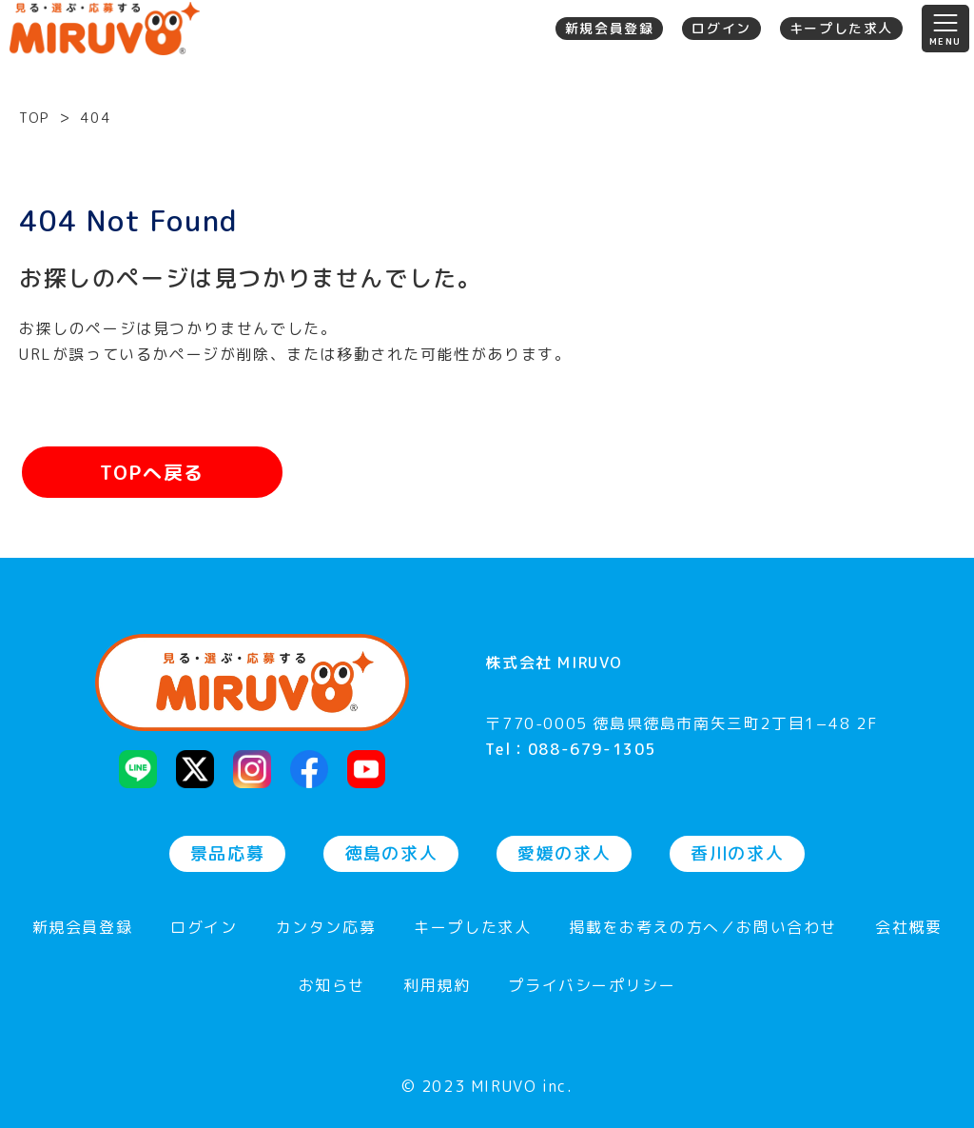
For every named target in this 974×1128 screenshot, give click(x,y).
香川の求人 (737, 853)
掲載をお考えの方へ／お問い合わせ (703, 929)
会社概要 (908, 929)
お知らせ (332, 987)
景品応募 (227, 853)
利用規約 (436, 987)
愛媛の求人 (564, 853)
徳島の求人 (391, 853)
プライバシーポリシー (591, 987)
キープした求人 (841, 28)
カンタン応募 (326, 929)
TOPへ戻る (152, 472)
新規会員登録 (609, 28)
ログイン (721, 28)
